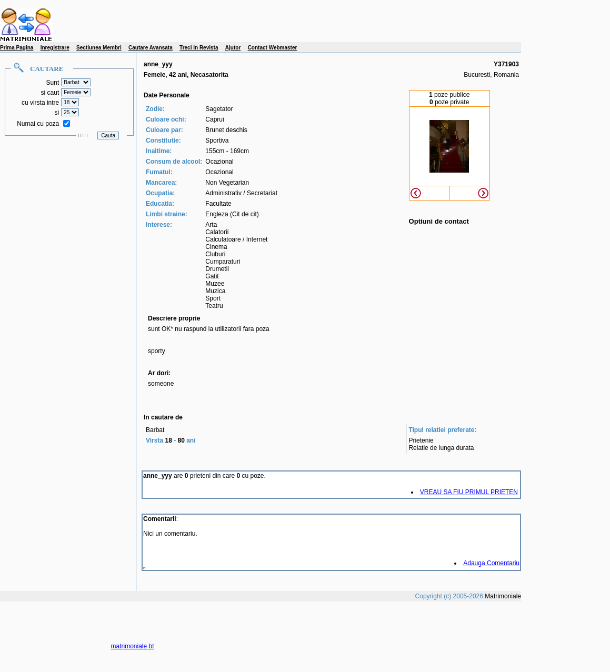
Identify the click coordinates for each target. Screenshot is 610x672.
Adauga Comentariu (491, 563)
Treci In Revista (198, 48)
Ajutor (233, 48)
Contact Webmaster (272, 48)
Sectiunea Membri (99, 48)
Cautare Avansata (150, 48)
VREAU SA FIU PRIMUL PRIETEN (469, 492)
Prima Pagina (16, 48)
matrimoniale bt (132, 646)
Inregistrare (55, 48)
